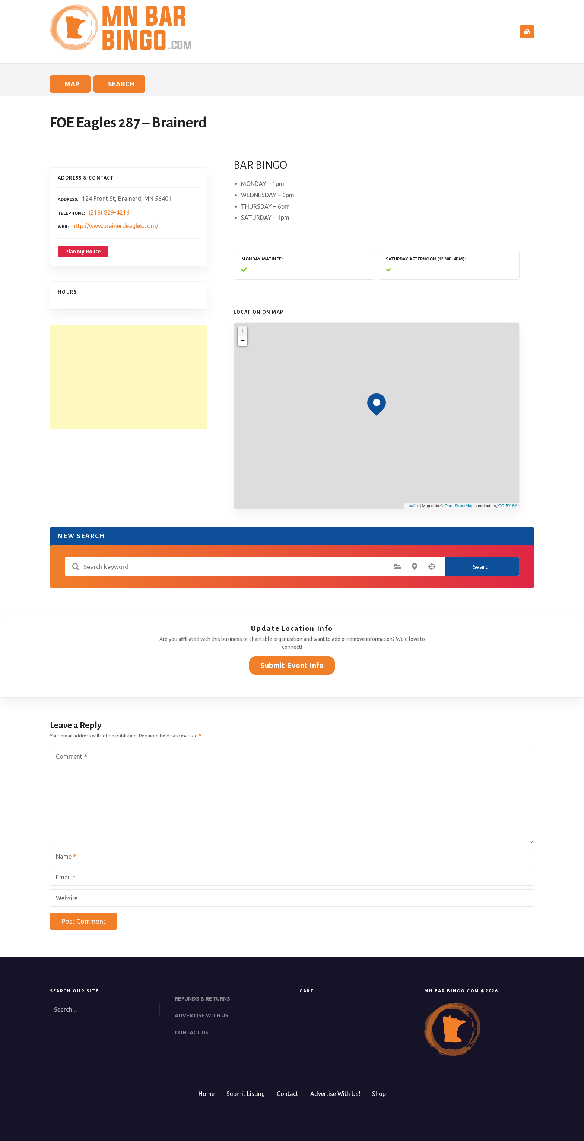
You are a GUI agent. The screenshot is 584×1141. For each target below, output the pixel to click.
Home (367, 31)
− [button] (243, 340)
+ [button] (243, 331)
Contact (490, 31)
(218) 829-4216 (109, 212)
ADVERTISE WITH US (201, 1015)
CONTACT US (192, 1033)
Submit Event (446, 31)
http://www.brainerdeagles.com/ (115, 225)
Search (399, 31)
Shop (379, 1093)
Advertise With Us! (335, 1093)
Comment (69, 757)
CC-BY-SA (508, 505)
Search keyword (75, 566)
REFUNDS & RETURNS (202, 999)
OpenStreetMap (458, 505)
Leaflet (412, 505)
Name (63, 857)
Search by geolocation (431, 566)
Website (66, 898)
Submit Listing (245, 1093)
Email (63, 878)
